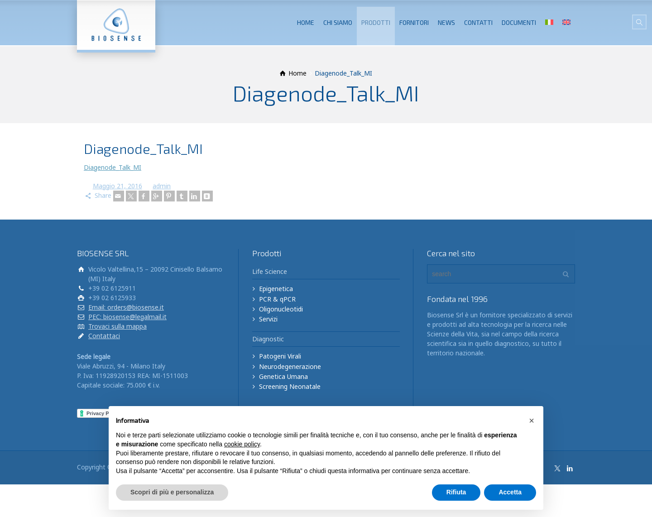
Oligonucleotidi (281, 309)
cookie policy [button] (242, 444)
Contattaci (104, 335)
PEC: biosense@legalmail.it (127, 316)
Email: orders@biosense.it (126, 307)
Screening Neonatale (290, 386)
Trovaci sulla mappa (117, 326)
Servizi (268, 319)
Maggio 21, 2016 (117, 186)
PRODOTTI (375, 22)
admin (162, 186)
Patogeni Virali (280, 356)
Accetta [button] (510, 492)
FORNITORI (414, 22)
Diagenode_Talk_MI (112, 167)
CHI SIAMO (337, 22)
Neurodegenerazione (290, 366)
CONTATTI (478, 22)
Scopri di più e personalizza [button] (172, 492)
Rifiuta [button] (456, 492)
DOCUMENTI (519, 22)
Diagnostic (268, 339)
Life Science (269, 271)
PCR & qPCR (277, 299)
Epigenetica (276, 288)
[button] (531, 420)
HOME (305, 22)
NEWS (446, 22)
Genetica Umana (283, 376)
